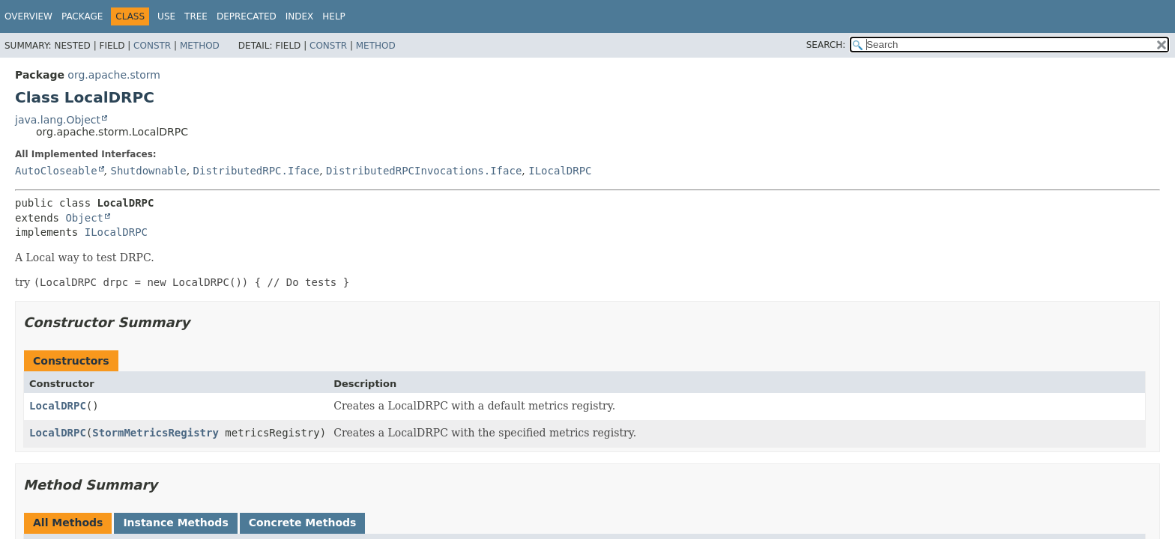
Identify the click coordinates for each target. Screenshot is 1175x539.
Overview (28, 16)
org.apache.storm (113, 75)
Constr (152, 45)
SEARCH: (826, 45)
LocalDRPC (57, 406)
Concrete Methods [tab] (303, 523)
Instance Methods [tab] (175, 523)
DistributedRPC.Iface (256, 171)
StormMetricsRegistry (155, 433)
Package (82, 16)
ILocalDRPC (559, 171)
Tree (196, 16)
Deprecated (247, 16)
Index (300, 16)
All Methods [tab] (68, 523)
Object (84, 218)
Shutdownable (148, 171)
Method (200, 45)
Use (166, 16)
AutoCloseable (56, 171)
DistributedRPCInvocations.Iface (424, 171)
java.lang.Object (57, 120)
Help (333, 16)
